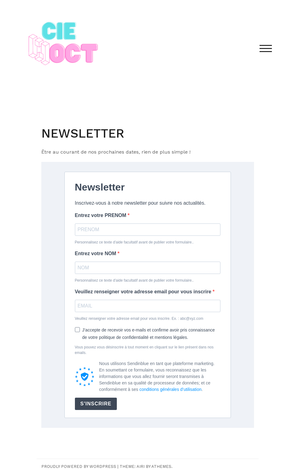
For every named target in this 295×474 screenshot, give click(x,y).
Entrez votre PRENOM (101, 215)
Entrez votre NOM (96, 253)
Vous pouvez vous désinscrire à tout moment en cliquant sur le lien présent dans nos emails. (144, 350)
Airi (141, 466)
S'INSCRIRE (96, 403)
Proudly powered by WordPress (78, 466)
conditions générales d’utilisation (170, 389)
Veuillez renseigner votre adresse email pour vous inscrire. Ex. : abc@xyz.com (139, 318)
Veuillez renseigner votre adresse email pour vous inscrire (144, 291)
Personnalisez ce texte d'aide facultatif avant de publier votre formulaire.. (134, 242)
